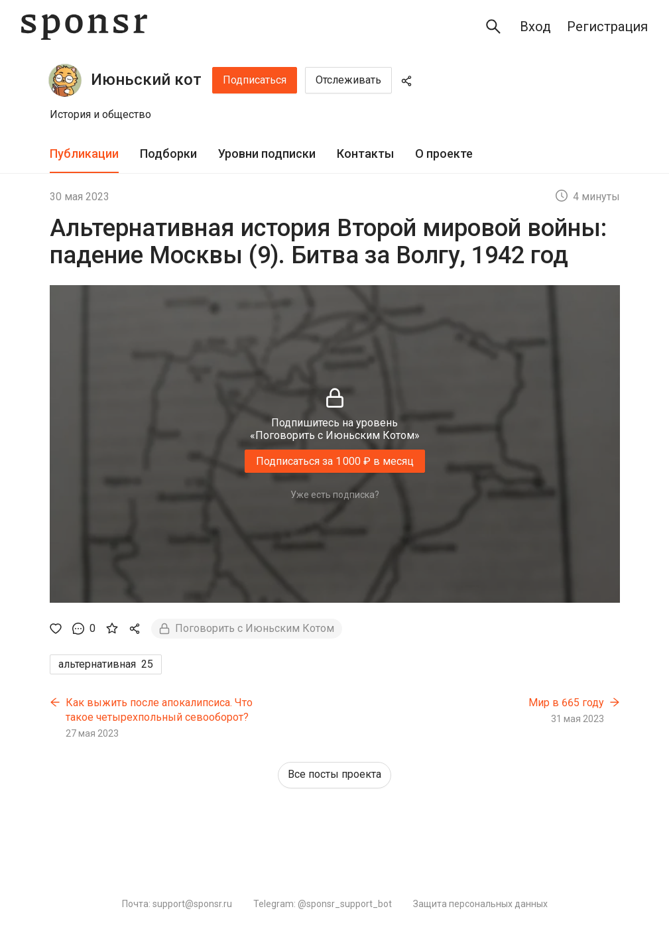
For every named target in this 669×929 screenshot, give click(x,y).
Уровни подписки (267, 153)
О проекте (444, 153)
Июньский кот (146, 79)
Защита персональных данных (480, 903)
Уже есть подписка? (334, 494)
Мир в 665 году (566, 702)
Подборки (168, 153)
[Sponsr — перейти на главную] (84, 27)
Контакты (365, 153)
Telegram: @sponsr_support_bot (322, 903)
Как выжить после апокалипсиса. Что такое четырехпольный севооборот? (159, 709)
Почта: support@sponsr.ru (177, 903)
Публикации (84, 153)
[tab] (84, 154)
